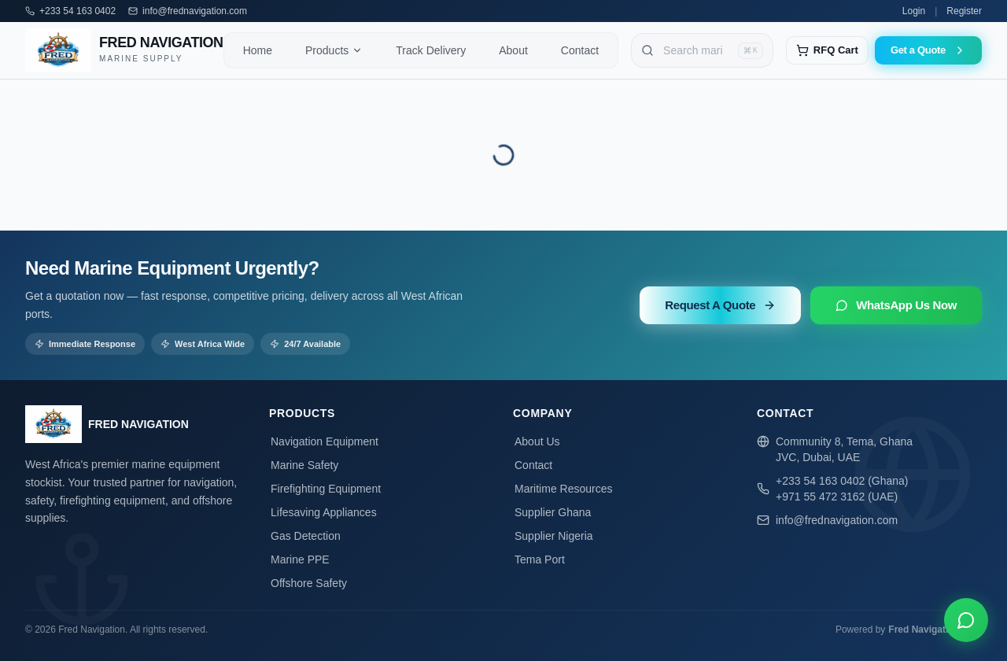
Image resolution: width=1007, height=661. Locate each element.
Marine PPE (299, 559)
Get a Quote (928, 50)
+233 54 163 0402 (77, 11)
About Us (536, 441)
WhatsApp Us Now (896, 305)
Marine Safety (303, 465)
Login (913, 11)
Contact (532, 465)
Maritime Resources (562, 488)
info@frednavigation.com (194, 11)
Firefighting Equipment (325, 488)
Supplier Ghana (552, 512)
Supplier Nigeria (553, 536)
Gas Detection (305, 536)
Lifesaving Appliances (323, 512)
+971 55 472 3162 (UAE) (837, 496)
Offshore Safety (308, 583)
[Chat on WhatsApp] (966, 620)
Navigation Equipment (323, 441)
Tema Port (539, 559)
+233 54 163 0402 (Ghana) (842, 481)
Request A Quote (720, 305)
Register (964, 11)
